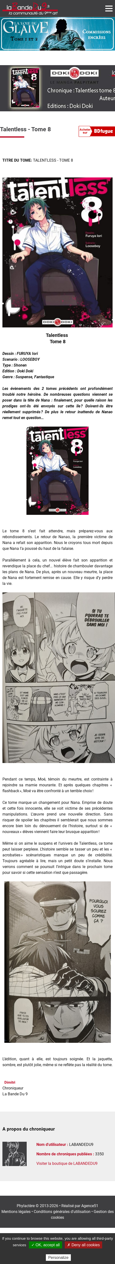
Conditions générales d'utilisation (62, 1211)
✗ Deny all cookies (83, 1245)
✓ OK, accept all (45, 1245)
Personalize (58, 1257)
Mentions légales (16, 1211)
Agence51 (89, 1205)
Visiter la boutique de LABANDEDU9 (67, 1163)
